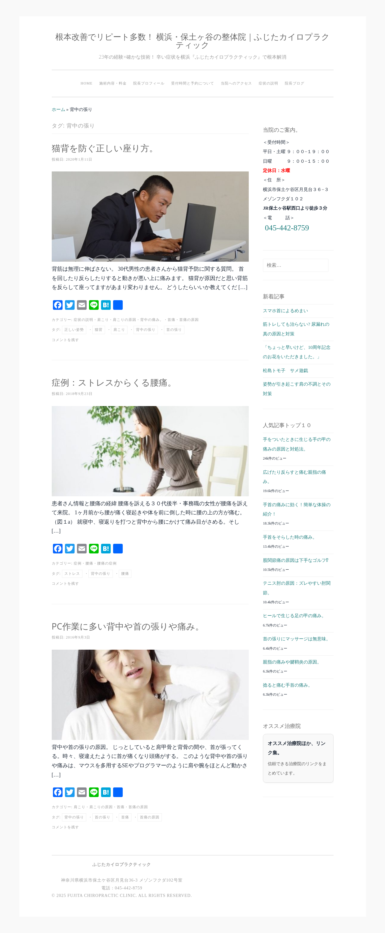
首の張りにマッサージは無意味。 (297, 638)
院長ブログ (294, 83)
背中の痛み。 (152, 320)
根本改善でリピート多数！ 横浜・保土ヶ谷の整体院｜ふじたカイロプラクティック (192, 40)
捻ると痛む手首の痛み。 (288, 685)
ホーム (58, 109)
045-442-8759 (287, 227)
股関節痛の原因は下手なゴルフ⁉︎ (295, 560)
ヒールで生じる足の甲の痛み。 (294, 615)
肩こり (103, 320)
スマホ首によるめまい (285, 310)
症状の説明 (268, 83)
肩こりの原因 (124, 320)
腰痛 (89, 563)
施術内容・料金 (113, 83)
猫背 (99, 330)
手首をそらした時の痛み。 (290, 537)
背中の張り (146, 330)
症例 (78, 563)
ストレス (72, 573)
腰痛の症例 (107, 563)
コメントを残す (65, 340)
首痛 (171, 320)
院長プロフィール (149, 83)
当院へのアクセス (236, 83)
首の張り (174, 330)
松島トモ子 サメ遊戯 (285, 370)
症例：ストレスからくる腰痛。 (120, 381)
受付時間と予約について (192, 83)
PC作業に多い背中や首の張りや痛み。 (136, 625)
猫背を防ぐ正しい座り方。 (110, 147)
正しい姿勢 (74, 330)
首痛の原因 (189, 320)
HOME (87, 83)
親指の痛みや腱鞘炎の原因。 (292, 662)
